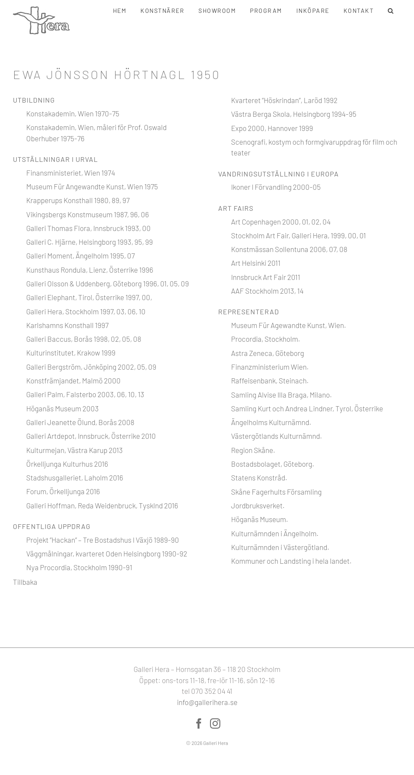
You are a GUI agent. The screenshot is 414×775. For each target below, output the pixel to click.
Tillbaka (25, 581)
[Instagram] (215, 723)
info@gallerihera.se (207, 702)
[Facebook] (199, 723)
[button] (391, 10)
